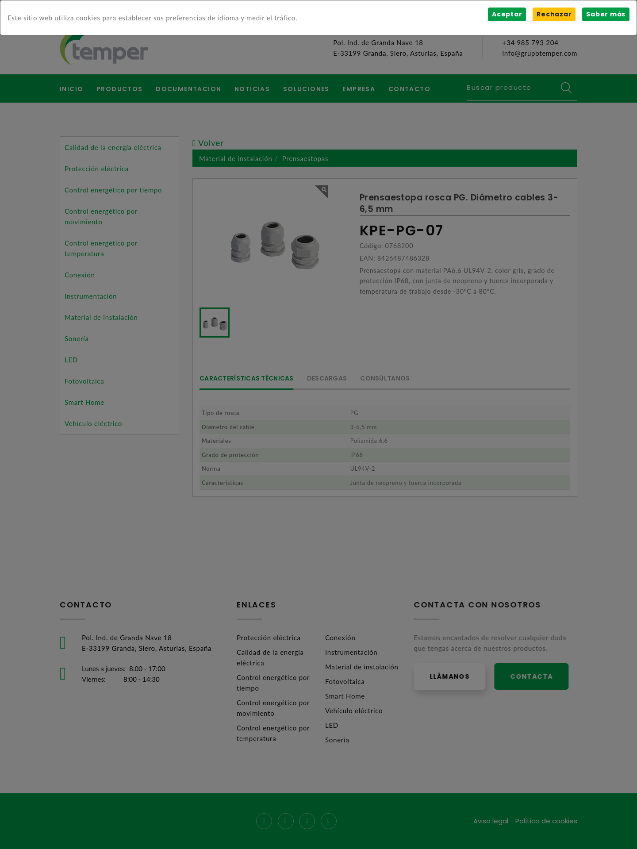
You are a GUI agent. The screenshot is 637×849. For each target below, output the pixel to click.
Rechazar (554, 14)
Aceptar (507, 14)
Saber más (605, 14)
